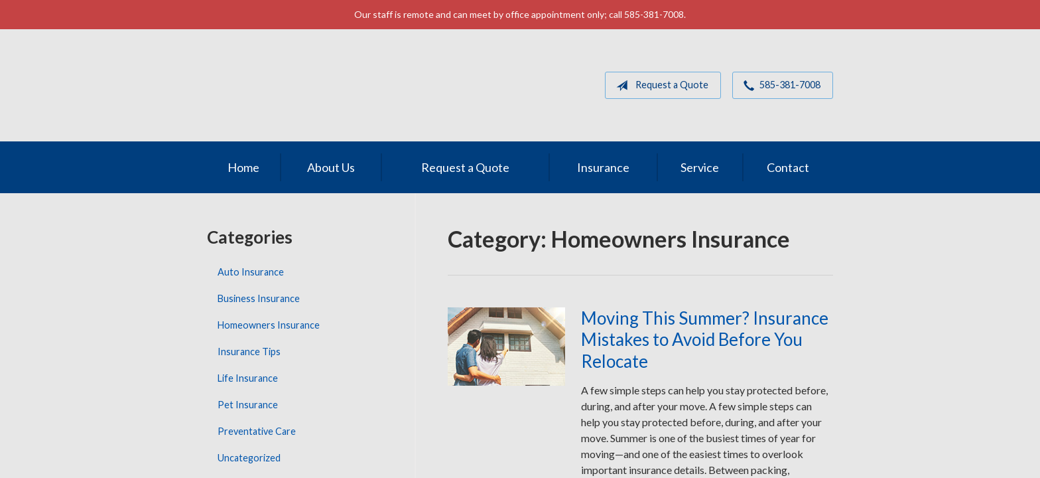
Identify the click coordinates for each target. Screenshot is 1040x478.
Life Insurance (248, 378)
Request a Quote (659, 86)
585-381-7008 (779, 86)
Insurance (603, 167)
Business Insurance (259, 298)
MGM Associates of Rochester (299, 85)
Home (243, 167)
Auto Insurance (251, 272)
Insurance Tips (249, 351)
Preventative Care (257, 431)
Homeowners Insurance (269, 325)
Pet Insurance (248, 404)
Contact (788, 167)
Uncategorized (249, 457)
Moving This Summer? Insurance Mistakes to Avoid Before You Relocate (704, 339)
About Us (331, 167)
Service (700, 167)
